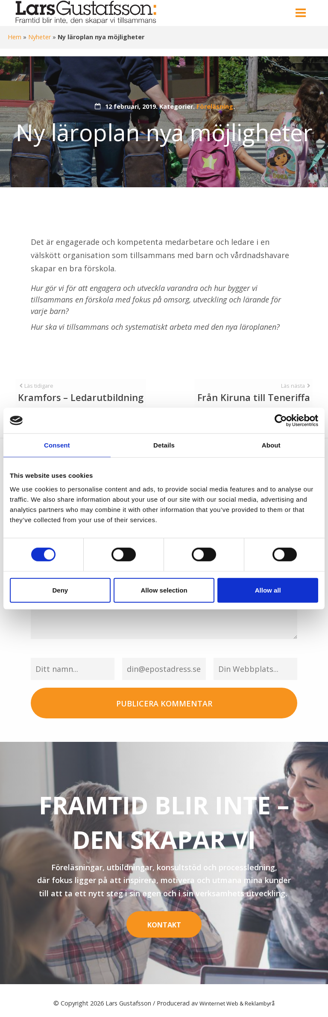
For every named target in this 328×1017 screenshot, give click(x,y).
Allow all (268, 589)
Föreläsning (214, 106)
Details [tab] (164, 445)
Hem (14, 37)
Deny (60, 589)
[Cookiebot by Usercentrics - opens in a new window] (280, 420)
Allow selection (164, 589)
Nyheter (39, 37)
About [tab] (271, 445)
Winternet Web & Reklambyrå (237, 997)
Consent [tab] (57, 445)
